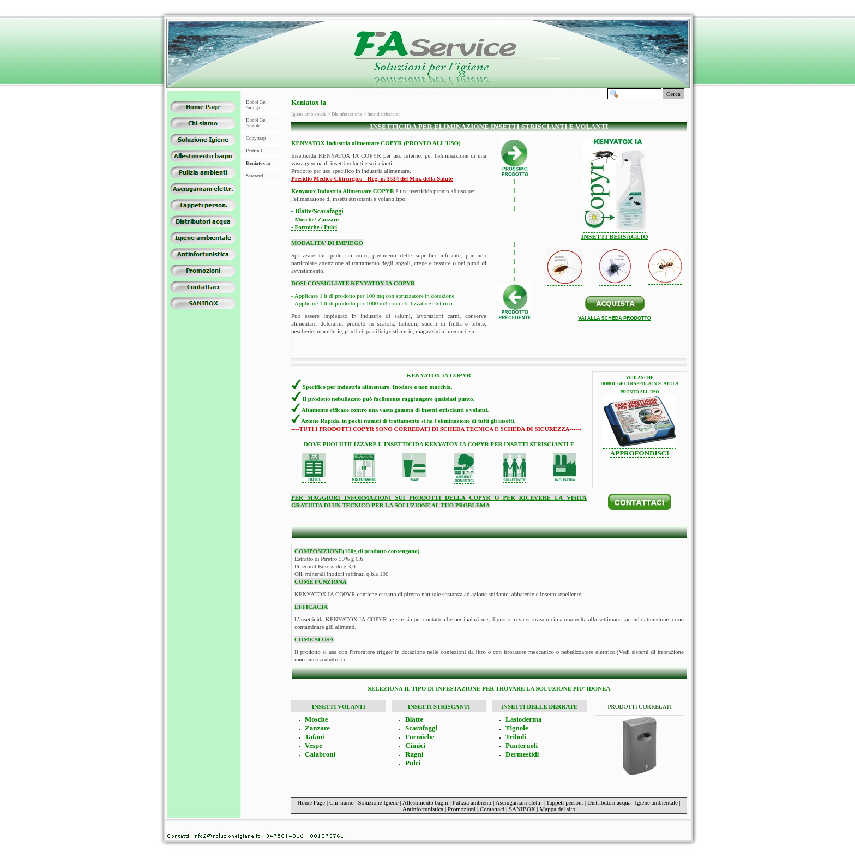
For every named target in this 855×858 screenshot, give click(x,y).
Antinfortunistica (422, 809)
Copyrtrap (256, 138)
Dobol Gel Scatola (256, 122)
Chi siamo (341, 802)
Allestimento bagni (425, 802)
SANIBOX (522, 809)
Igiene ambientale (656, 802)
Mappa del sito (557, 809)
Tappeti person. (564, 802)
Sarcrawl (254, 175)
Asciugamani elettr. (519, 802)
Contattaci (492, 809)
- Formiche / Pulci (314, 227)
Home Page (311, 802)
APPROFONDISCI (639, 453)
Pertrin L (254, 150)
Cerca (673, 94)
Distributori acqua (609, 802)
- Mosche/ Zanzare (315, 219)
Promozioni (461, 809)
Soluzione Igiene (378, 802)
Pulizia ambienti (472, 802)
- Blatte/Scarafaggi (317, 211)
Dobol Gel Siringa (256, 104)
